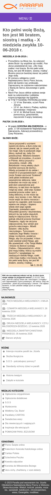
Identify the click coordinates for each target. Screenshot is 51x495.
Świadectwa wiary (12, 419)
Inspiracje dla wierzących (15, 427)
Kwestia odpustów (12, 462)
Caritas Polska (10, 453)
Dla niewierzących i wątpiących (18, 423)
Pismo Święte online (13, 445)
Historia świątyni (12, 375)
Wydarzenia (9, 406)
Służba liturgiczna (12, 356)
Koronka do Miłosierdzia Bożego (19, 466)
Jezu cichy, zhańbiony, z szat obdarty (21, 470)
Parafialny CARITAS (13, 415)
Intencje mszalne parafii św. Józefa (21, 351)
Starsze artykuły (11, 338)
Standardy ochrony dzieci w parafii (20, 366)
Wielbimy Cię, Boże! (13, 411)
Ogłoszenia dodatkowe (14, 398)
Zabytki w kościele (13, 380)
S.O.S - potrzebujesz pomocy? (19, 361)
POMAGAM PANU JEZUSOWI (18, 432)
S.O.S (6, 402)
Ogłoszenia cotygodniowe (16, 394)
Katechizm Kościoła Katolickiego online (22, 449)
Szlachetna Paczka (13, 457)
